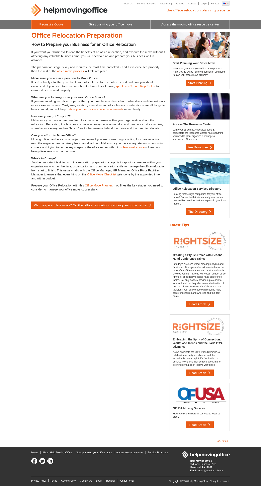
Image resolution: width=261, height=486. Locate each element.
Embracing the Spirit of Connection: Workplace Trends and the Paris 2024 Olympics (197, 343)
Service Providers (146, 3)
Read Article (199, 304)
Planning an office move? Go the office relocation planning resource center (92, 205)
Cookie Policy (68, 480)
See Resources (199, 147)
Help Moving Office (69, 10)
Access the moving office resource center (190, 24)
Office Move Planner (98, 185)
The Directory (199, 212)
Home (34, 452)
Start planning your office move (111, 24)
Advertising (166, 3)
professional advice (131, 147)
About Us (128, 3)
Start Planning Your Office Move (194, 63)
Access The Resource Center (192, 124)
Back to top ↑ (223, 441)
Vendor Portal (126, 480)
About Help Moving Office (57, 452)
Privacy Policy (38, 480)
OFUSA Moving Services (189, 408)
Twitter (42, 461)
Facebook (34, 461)
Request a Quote (51, 24)
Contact (192, 3)
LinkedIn (50, 461)
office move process (70, 71)
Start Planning (199, 83)
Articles (180, 3)
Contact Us (86, 480)
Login (203, 3)
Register (215, 3)
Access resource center (130, 452)
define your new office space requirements (95, 109)
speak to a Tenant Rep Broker (135, 86)
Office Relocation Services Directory (197, 188)
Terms (54, 480)
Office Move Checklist (102, 174)
